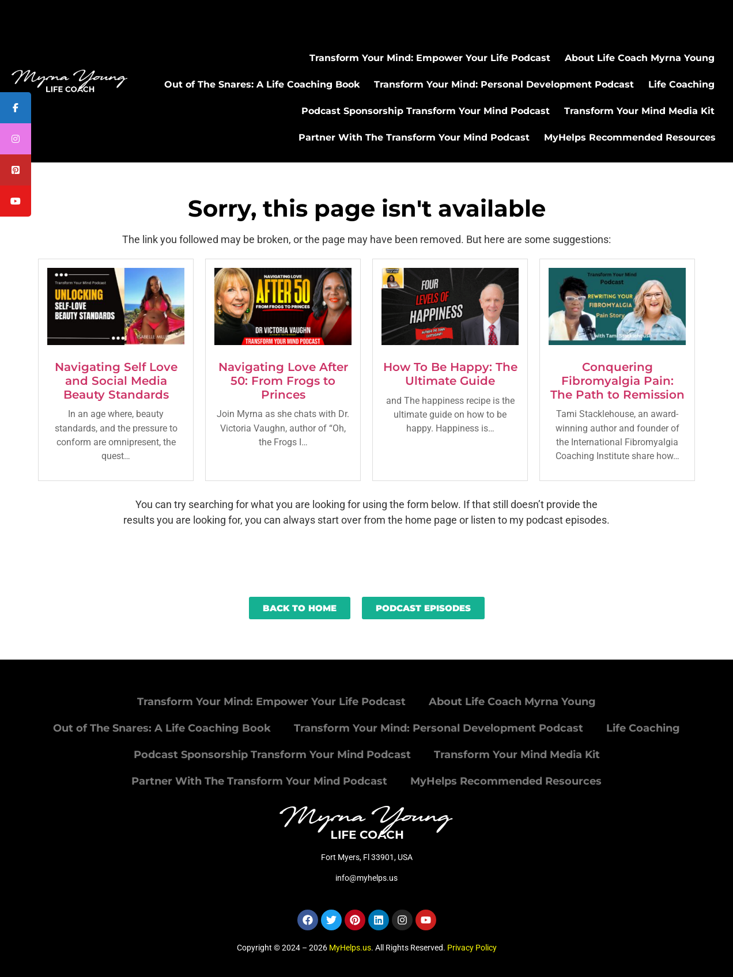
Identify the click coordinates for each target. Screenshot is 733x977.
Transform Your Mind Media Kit (639, 110)
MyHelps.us (350, 947)
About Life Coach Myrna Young (640, 57)
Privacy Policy (472, 947)
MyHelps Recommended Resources (630, 137)
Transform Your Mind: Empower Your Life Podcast (429, 57)
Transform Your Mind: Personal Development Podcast (504, 84)
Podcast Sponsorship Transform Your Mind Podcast (425, 110)
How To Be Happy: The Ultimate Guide (450, 374)
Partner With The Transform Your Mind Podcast (414, 137)
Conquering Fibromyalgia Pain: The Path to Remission (617, 381)
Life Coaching (681, 84)
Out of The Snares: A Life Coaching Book (262, 84)
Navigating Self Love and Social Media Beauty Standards (116, 381)
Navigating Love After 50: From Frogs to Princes (283, 381)
